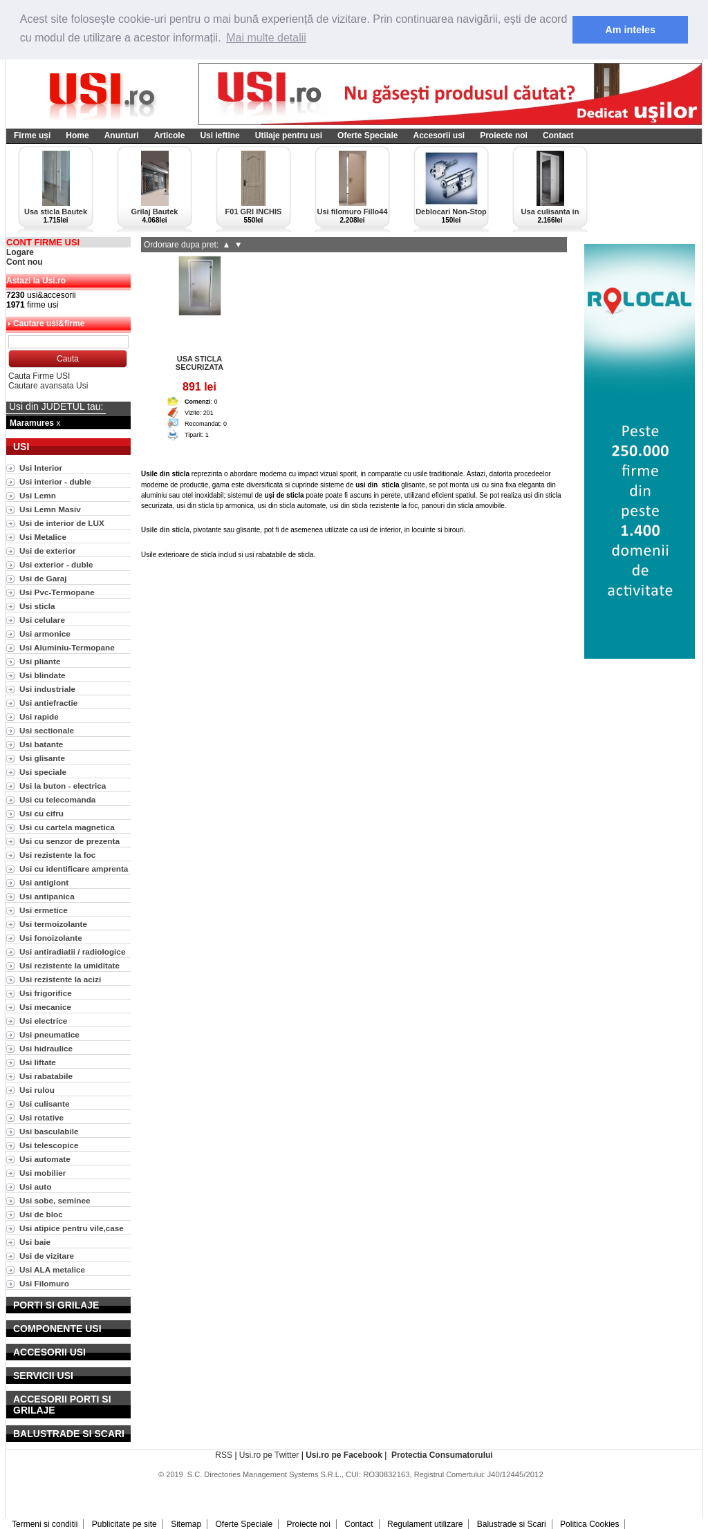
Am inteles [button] (630, 29)
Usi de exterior (47, 550)
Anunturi (121, 135)
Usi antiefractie (48, 702)
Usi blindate (42, 674)
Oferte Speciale (367, 135)
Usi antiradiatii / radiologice (72, 951)
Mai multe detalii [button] (266, 38)
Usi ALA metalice (52, 1269)
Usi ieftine (219, 135)
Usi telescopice (49, 1145)
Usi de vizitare (46, 1255)
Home (77, 135)
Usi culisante (44, 1103)
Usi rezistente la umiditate (69, 965)
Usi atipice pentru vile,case (71, 1227)
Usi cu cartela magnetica (67, 827)
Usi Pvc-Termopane (57, 592)
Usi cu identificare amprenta (73, 868)
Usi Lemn (37, 495)
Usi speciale (42, 771)
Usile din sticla (165, 530)
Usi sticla (37, 605)
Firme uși (32, 135)
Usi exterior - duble (56, 564)
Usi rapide (39, 716)
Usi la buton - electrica (62, 785)
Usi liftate (37, 1062)
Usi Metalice (42, 536)
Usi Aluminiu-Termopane (67, 647)
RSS (223, 1455)
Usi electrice (43, 1020)
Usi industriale (47, 688)
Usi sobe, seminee (55, 1200)
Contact (558, 135)
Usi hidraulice (46, 1048)
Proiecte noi (504, 135)
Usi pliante (39, 661)
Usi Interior (40, 467)
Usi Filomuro (44, 1283)
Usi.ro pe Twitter (269, 1455)
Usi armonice (45, 633)
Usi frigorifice (45, 992)
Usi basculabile (49, 1131)
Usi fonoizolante (50, 937)
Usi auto (35, 1186)
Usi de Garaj (43, 578)
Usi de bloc (41, 1214)
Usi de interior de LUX (61, 522)
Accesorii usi (439, 135)
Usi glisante (42, 757)
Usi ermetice (43, 910)
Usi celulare (42, 619)
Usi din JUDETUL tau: (56, 406)
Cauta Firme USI (39, 376)
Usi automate (45, 1158)
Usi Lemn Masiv (50, 509)
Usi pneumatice (49, 1034)
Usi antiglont (43, 882)
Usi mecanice (45, 1006)
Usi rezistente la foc (57, 854)
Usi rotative (41, 1117)
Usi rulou (37, 1089)
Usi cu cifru (41, 813)
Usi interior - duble (55, 481)
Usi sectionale (46, 730)
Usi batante (41, 744)
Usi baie (34, 1241)
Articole (169, 135)
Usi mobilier (42, 1172)
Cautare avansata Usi (48, 386)
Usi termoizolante (53, 923)
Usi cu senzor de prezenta (69, 840)
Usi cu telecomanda (57, 799)
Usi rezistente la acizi (60, 979)
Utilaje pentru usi (288, 135)
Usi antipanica (47, 896)
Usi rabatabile (46, 1075)
